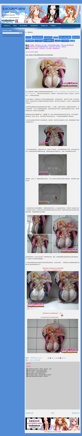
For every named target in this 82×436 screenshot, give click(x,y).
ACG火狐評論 (38, 40)
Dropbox (53, 25)
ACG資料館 (57, 40)
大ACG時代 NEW (13, 8)
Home (15, 25)
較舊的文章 (75, 413)
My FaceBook (23, 25)
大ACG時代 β (6, 25)
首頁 (52, 413)
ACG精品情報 (65, 40)
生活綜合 (28, 37)
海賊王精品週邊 (65, 37)
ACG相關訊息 (49, 40)
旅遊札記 (55, 37)
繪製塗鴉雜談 (30, 40)
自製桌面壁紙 (38, 37)
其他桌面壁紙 (48, 37)
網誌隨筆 (76, 37)
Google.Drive (34, 25)
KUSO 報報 (72, 40)
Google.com (44, 25)
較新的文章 (29, 413)
